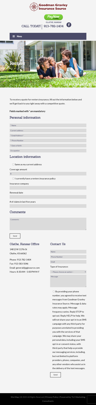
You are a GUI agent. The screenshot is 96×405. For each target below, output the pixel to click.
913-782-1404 (53, 26)
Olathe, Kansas (53, 18)
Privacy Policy (51, 397)
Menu (17, 36)
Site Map (15, 397)
